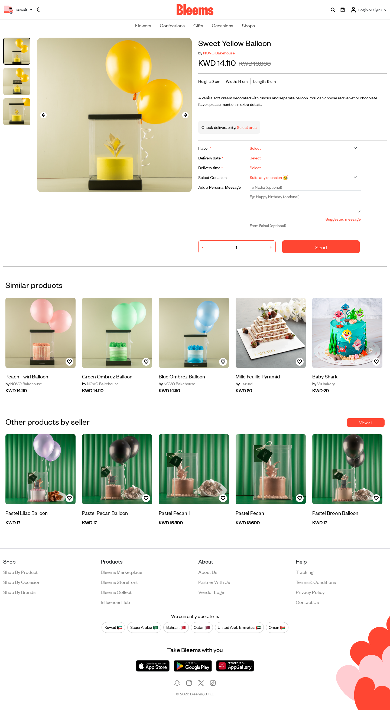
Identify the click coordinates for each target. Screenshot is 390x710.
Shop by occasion (21, 581)
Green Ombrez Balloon (107, 376)
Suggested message (343, 219)
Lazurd (244, 383)
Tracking (304, 571)
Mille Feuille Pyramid (258, 376)
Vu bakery (323, 383)
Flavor (204, 148)
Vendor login (211, 591)
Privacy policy (310, 591)
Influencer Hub (115, 601)
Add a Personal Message (219, 187)
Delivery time (210, 167)
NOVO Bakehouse (219, 52)
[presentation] (43, 115)
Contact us (307, 601)
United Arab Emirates (239, 627)
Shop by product (20, 571)
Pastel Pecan (250, 512)
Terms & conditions (316, 581)
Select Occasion (212, 177)
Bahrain (176, 627)
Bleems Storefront (119, 581)
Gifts (198, 25)
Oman (277, 627)
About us (207, 571)
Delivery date (210, 158)
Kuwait (113, 627)
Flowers (143, 25)
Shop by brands (19, 591)
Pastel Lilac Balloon (26, 512)
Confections (172, 25)
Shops (248, 25)
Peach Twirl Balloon (26, 376)
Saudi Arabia (144, 627)
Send (321, 247)
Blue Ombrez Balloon (182, 376)
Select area (246, 127)
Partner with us (214, 581)
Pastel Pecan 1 (174, 512)
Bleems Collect (116, 591)
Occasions (222, 25)
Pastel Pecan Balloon (105, 512)
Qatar (202, 627)
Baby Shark (325, 376)
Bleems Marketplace (121, 571)
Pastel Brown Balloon (335, 512)
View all (365, 422)
